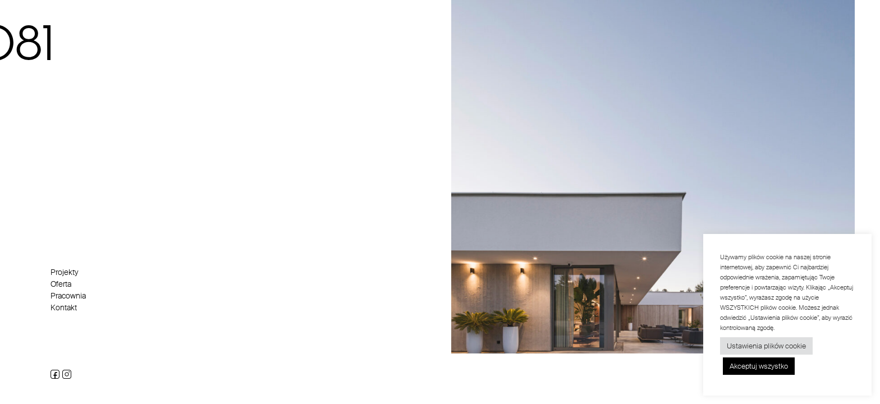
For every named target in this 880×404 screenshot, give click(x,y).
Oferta (61, 284)
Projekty (65, 272)
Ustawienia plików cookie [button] (766, 346)
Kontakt (64, 307)
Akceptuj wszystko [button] (759, 366)
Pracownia (68, 296)
